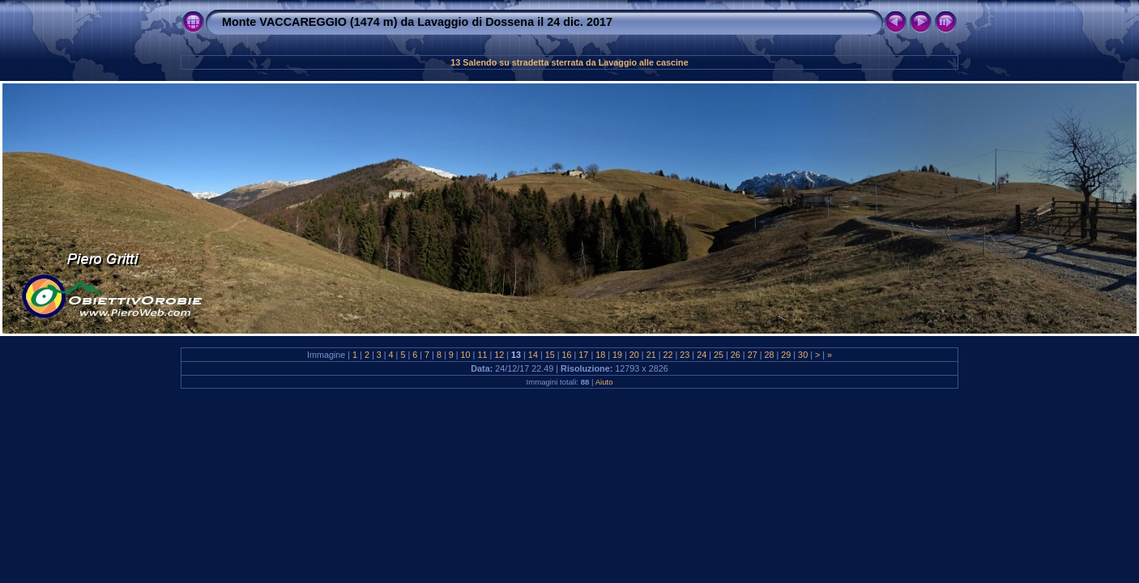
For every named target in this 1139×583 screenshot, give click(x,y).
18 (600, 355)
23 (684, 355)
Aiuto (604, 381)
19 (617, 355)
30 (803, 355)
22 (668, 355)
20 (634, 355)
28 (768, 355)
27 (752, 355)
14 (533, 355)
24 (701, 355)
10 (466, 355)
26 (735, 355)
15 (550, 355)
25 (718, 355)
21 (651, 355)
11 (482, 355)
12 (499, 355)
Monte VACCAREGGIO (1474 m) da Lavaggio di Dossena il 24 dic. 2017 (417, 21)
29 (786, 355)
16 (567, 355)
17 (583, 355)
